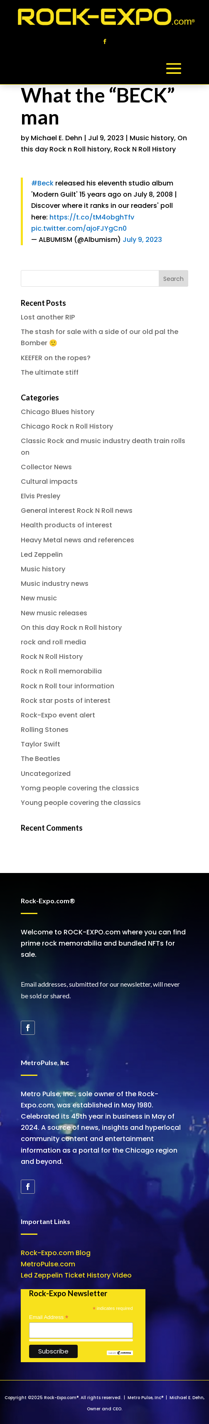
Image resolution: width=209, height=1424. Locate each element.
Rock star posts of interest (66, 700)
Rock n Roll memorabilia (61, 671)
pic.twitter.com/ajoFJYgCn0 (79, 228)
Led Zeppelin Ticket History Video (76, 1275)
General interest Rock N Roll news (77, 510)
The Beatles (40, 758)
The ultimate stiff (50, 372)
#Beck (42, 183)
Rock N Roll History (145, 149)
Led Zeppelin (42, 554)
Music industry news (55, 583)
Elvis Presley (40, 496)
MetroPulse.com (48, 1264)
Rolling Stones (45, 729)
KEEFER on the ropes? (56, 358)
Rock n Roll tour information (67, 686)
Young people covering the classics (81, 802)
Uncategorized (46, 773)
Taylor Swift (40, 744)
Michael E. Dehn (56, 138)
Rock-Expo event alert (58, 715)
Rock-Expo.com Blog (56, 1253)
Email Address (48, 1317)
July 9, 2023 (142, 239)
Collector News (46, 467)
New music (39, 598)
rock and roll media (53, 642)
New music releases (54, 613)
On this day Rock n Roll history (71, 627)
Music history (152, 138)
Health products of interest (66, 525)
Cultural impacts (49, 481)
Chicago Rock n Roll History (67, 426)
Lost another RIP (48, 317)
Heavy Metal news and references (77, 540)
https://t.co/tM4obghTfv (91, 217)
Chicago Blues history (57, 412)
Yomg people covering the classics (80, 788)
